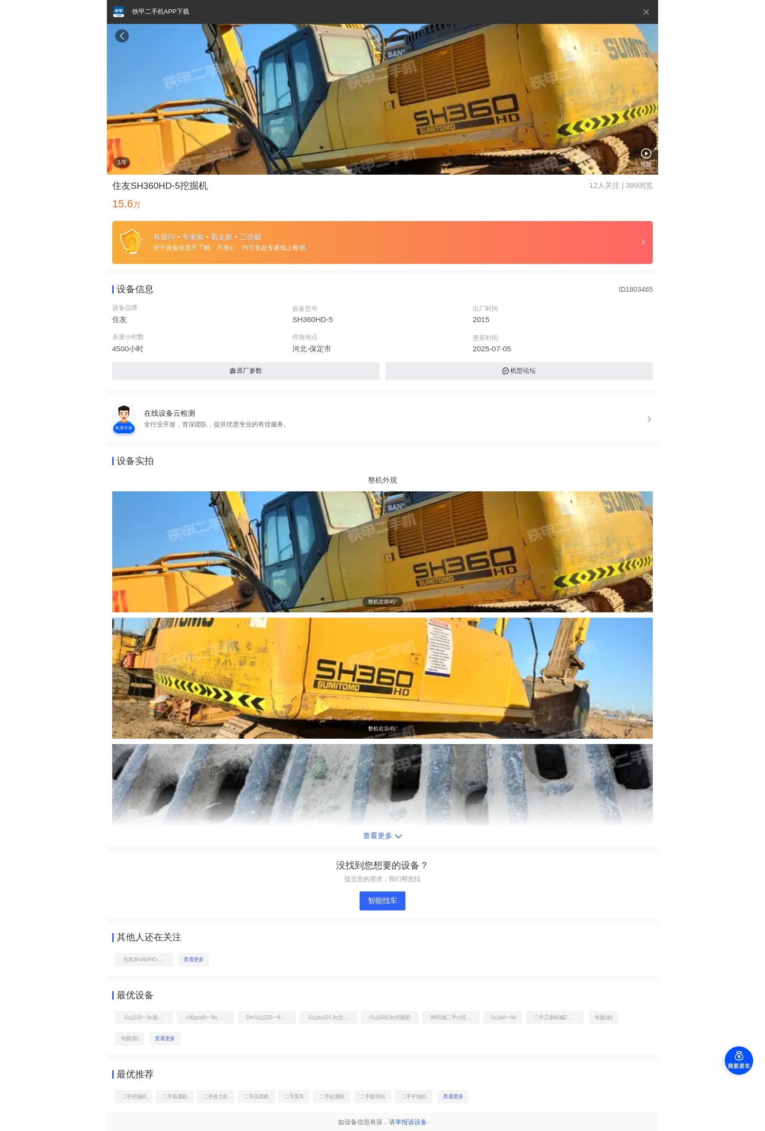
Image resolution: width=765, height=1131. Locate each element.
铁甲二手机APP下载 (160, 11)
